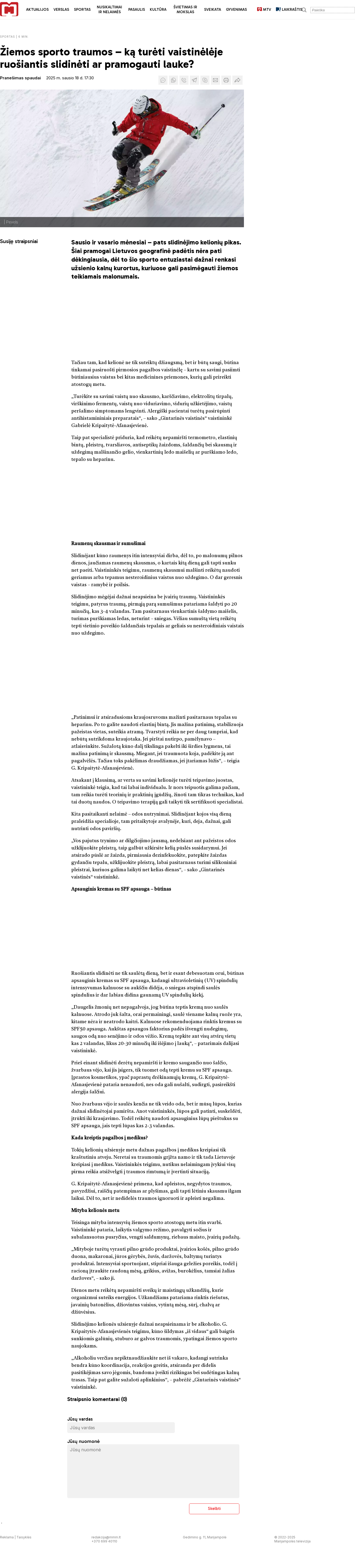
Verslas (61, 9)
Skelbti (214, 1508)
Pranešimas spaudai (20, 77)
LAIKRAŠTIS (289, 9)
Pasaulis (136, 9)
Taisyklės (23, 1537)
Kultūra (158, 9)
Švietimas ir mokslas (185, 9)
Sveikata (212, 9)
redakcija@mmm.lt (106, 1537)
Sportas (82, 9)
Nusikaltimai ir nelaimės (109, 9)
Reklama (7, 1537)
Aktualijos (37, 9)
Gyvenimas (236, 9)
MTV (264, 9)
